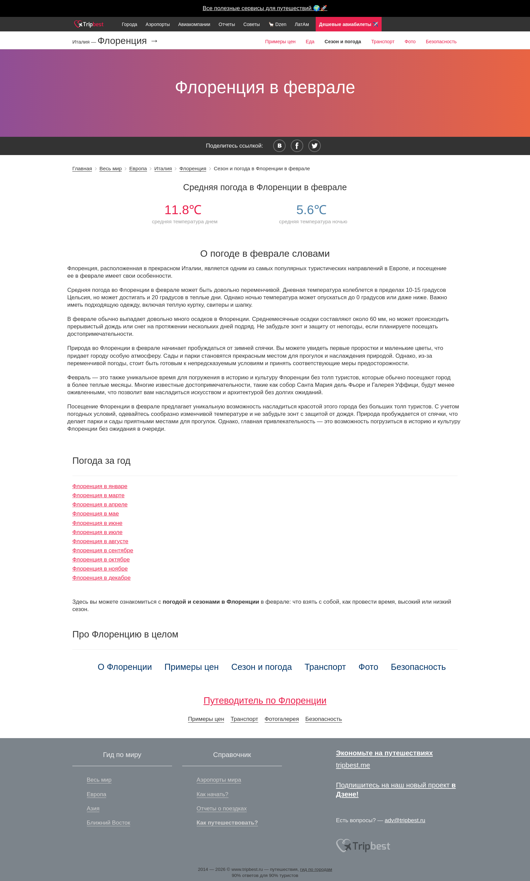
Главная (82, 168)
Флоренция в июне (97, 523)
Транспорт (382, 41)
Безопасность (441, 41)
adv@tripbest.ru (405, 820)
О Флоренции (125, 667)
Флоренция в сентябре (102, 550)
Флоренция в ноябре (100, 568)
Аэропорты (158, 24)
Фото (410, 41)
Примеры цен (280, 41)
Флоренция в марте (98, 495)
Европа (138, 168)
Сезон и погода (261, 667)
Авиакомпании (194, 24)
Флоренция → (128, 41)
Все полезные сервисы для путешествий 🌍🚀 (265, 8)
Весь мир (110, 168)
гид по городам (316, 869)
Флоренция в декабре (101, 578)
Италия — (84, 41)
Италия (163, 168)
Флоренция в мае (95, 513)
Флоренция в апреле (100, 504)
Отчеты (227, 24)
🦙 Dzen (277, 24)
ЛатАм (302, 24)
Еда (310, 41)
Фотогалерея (282, 719)
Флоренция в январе (99, 486)
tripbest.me (353, 765)
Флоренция (193, 168)
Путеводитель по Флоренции (265, 700)
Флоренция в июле (97, 532)
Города (129, 24)
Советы (251, 24)
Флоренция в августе (100, 541)
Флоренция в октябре (101, 559)
